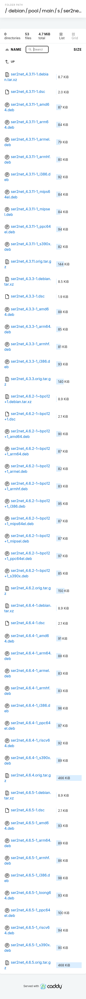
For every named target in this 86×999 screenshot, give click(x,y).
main (48, 11)
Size (78, 49)
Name (16, 49)
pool (33, 11)
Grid (75, 36)
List (61, 36)
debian (16, 11)
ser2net (71, 11)
